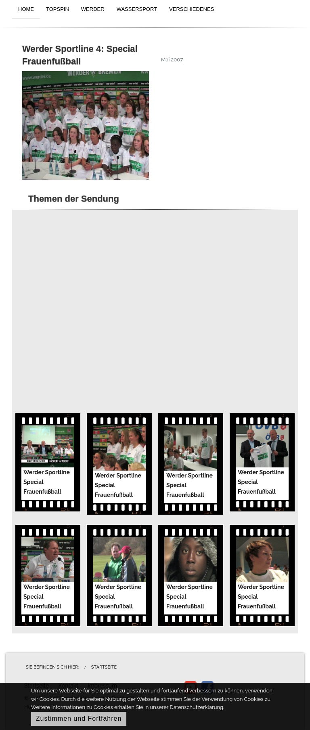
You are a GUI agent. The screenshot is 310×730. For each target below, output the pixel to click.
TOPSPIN (57, 9)
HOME (26, 9)
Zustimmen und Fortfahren (79, 718)
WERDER (93, 9)
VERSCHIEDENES (191, 9)
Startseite (104, 667)
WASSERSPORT (137, 9)
